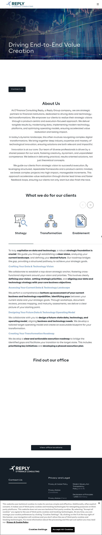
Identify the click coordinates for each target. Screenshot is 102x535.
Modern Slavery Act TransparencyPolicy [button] (81, 486)
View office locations (51, 447)
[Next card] (90, 205)
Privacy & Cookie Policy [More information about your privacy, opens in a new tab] (17, 522)
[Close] (99, 503)
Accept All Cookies (63, 529)
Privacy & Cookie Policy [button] (58, 484)
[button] (17, 89)
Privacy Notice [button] (54, 491)
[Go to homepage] (19, 4)
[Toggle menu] (98, 4)
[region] (51, 517)
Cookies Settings (38, 529)
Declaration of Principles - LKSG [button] (83, 496)
